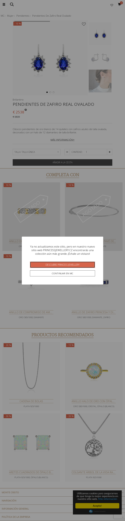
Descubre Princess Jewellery (62, 264)
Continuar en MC (62, 273)
